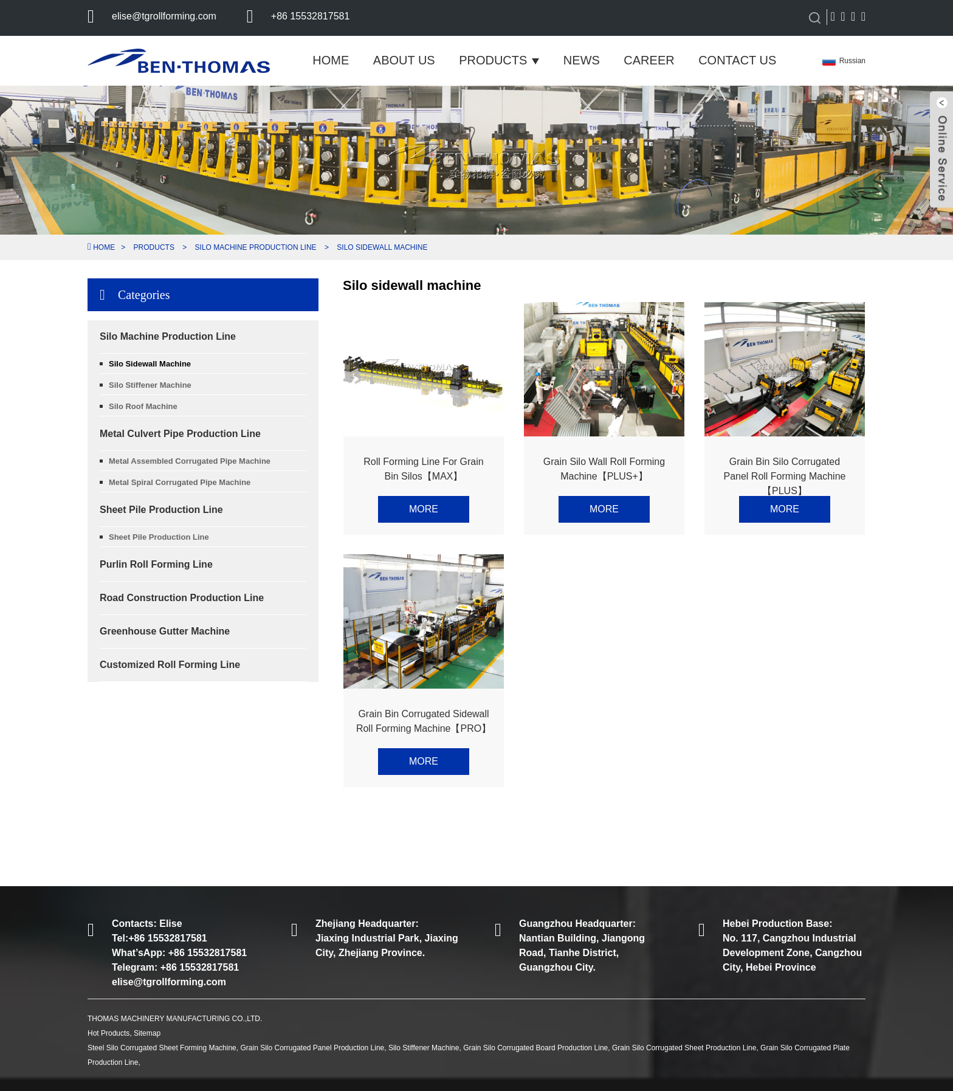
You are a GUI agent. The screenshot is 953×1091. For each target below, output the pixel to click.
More (423, 509)
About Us (404, 60)
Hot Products (108, 1033)
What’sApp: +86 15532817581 (179, 953)
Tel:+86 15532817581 (159, 938)
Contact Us (737, 60)
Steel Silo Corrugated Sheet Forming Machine (162, 1048)
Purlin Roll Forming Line (156, 564)
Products (499, 60)
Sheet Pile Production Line (161, 509)
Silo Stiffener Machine (150, 385)
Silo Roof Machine (143, 406)
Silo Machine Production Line (256, 247)
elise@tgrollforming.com (164, 16)
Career (649, 60)
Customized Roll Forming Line (170, 664)
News (581, 60)
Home (330, 60)
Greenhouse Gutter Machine (165, 631)
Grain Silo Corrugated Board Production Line (535, 1048)
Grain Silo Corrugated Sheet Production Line (684, 1048)
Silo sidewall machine (382, 247)
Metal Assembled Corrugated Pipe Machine (189, 461)
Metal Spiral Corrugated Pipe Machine (179, 482)
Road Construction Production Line (182, 598)
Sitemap (147, 1033)
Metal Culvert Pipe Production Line (180, 433)
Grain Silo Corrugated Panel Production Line (312, 1048)
